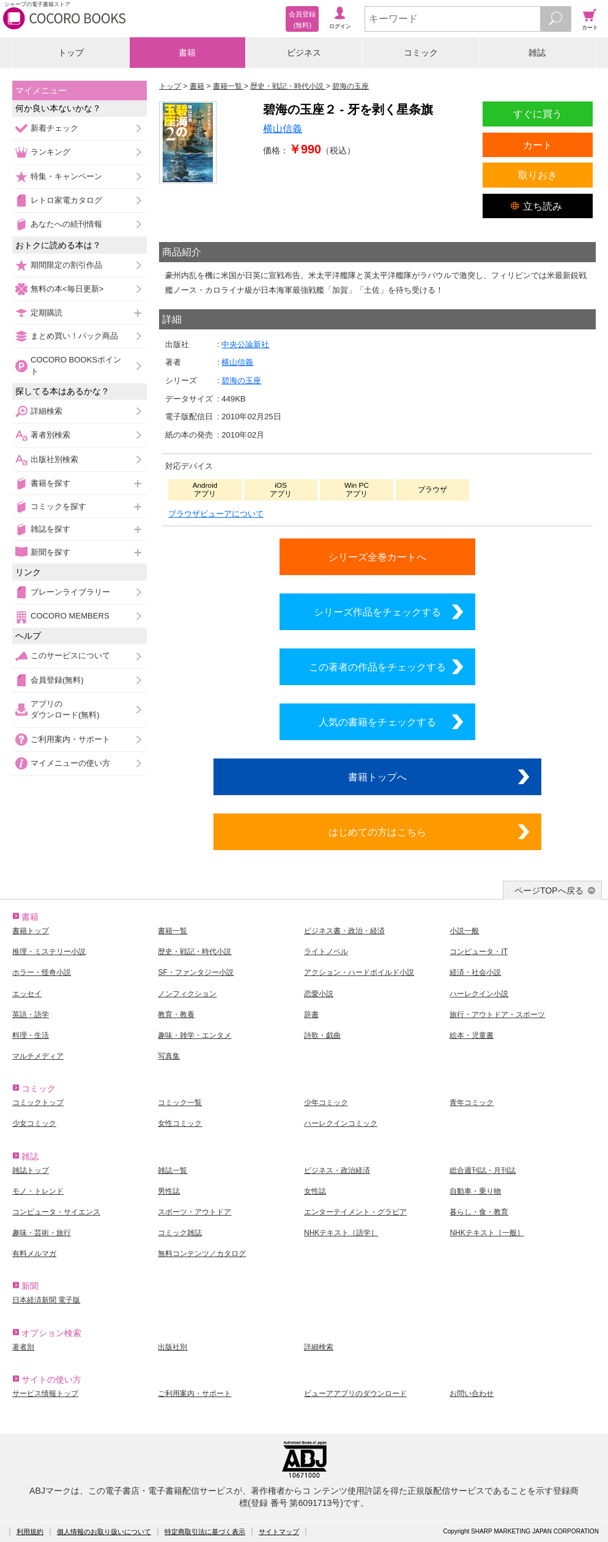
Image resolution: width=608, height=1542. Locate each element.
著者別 (23, 1347)
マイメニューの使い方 (70, 763)
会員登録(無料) (57, 680)
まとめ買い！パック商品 (74, 335)
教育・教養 (176, 1014)
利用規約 (30, 1531)
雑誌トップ (30, 1170)
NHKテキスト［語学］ (341, 1232)
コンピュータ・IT (479, 951)
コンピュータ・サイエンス (56, 1212)
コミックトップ (38, 1102)
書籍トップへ (377, 776)
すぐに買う (537, 113)
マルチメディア (38, 1056)
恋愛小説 (318, 993)
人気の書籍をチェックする (377, 721)
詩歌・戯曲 (322, 1035)
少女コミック (34, 1123)
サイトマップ (279, 1531)
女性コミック (180, 1123)
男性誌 (169, 1191)
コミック (421, 52)
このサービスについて (70, 655)
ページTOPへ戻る (549, 890)
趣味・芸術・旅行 (41, 1232)
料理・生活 (30, 1035)
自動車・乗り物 (475, 1191)
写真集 (169, 1056)
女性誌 (315, 1191)
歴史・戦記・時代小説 (194, 951)
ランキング (50, 151)
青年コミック (472, 1102)
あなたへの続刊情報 (66, 224)
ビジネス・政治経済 (337, 1170)
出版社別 (172, 1347)
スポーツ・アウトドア (194, 1212)
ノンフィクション (187, 993)
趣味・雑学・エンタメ (194, 1035)
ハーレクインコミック (340, 1123)
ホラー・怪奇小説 (41, 972)
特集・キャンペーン (66, 176)
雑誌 (537, 52)
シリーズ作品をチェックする (377, 611)
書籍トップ (30, 931)
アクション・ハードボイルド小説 (359, 972)
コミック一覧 (180, 1102)
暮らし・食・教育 (479, 1212)
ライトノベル (326, 951)
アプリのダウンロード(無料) (65, 709)
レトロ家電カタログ (66, 200)
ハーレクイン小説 (479, 993)
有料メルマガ (34, 1253)
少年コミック (326, 1102)
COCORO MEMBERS (70, 615)
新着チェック (54, 128)
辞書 (311, 1014)
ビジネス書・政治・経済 (344, 931)
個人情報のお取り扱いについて (104, 1531)
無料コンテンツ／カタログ (202, 1253)
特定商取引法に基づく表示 (205, 1531)
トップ (71, 52)
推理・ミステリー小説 (49, 951)
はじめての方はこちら (377, 831)
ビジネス (304, 52)
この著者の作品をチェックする (377, 666)
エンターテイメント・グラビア (355, 1212)
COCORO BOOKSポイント (76, 365)
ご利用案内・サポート (70, 739)
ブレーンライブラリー (70, 592)
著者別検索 (50, 434)
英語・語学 (30, 1014)
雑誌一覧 (172, 1170)
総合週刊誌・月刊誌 (483, 1170)
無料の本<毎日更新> (67, 288)
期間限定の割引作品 (66, 265)
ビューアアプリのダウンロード (355, 1393)
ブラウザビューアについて (216, 513)
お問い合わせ (472, 1393)
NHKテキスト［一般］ (487, 1232)
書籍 (187, 52)
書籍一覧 (172, 931)
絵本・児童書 (472, 1035)
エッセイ (27, 993)
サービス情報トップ (45, 1393)
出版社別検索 (54, 459)
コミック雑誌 (180, 1232)
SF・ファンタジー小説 (195, 972)
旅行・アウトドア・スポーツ (497, 1014)
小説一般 (464, 931)
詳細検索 (46, 411)
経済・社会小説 (475, 972)
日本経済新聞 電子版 (46, 1300)
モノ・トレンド (38, 1191)
